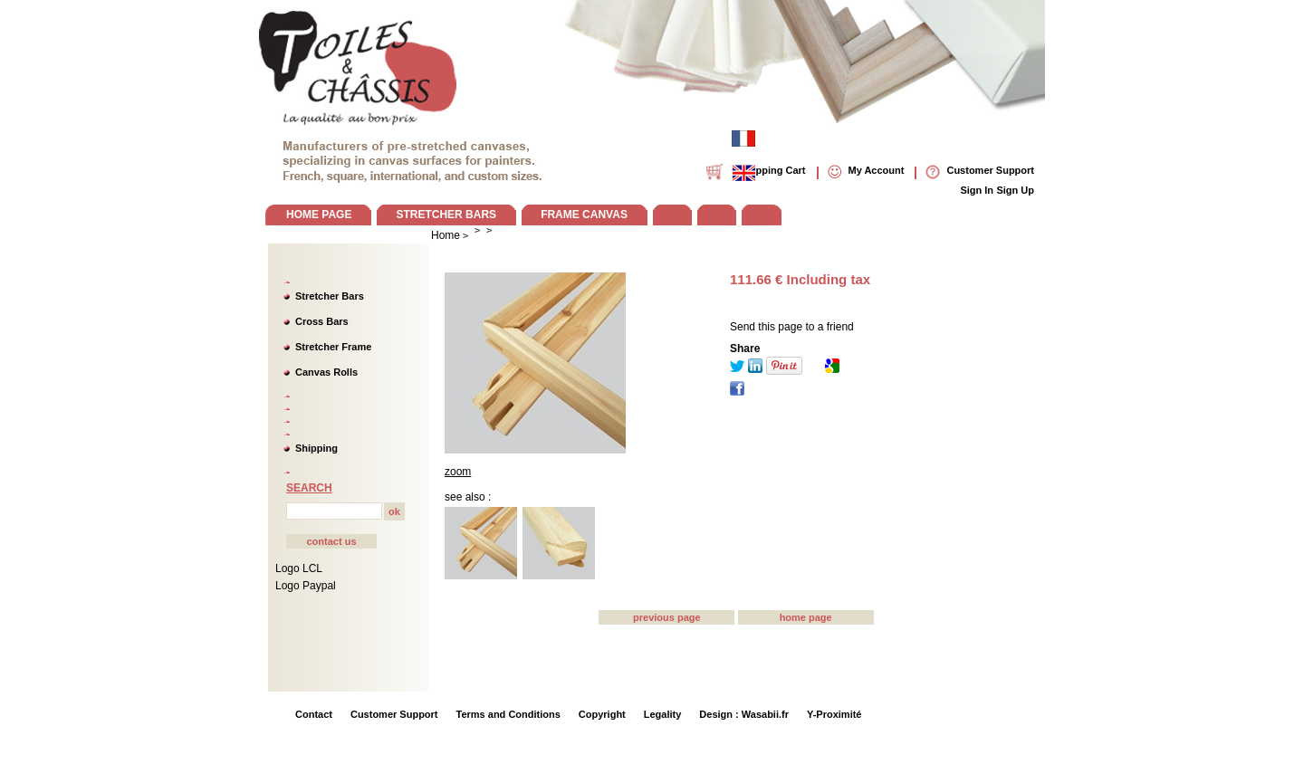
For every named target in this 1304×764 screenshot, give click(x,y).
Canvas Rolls (326, 372)
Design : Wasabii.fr (744, 714)
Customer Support (394, 714)
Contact (313, 714)
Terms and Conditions (508, 714)
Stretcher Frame (333, 346)
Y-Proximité (834, 714)
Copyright (602, 714)
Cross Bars (322, 321)
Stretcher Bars (329, 296)
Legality (663, 714)
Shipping (316, 448)
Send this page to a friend (792, 326)
